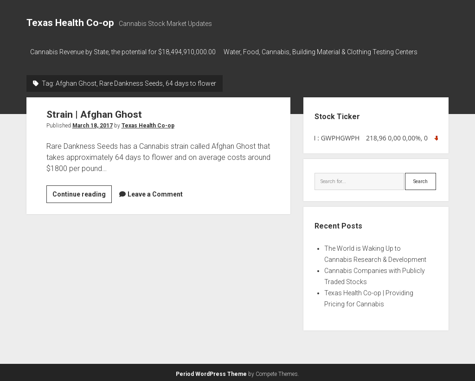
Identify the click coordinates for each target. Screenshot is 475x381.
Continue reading (82, 192)
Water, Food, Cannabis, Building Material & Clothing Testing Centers (325, 52)
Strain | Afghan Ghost (94, 111)
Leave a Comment (155, 191)
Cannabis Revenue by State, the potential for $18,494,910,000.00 (123, 52)
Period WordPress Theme (211, 371)
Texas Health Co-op (70, 22)
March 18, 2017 (92, 123)
